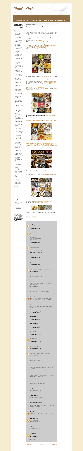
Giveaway (16, 85)
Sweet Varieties (17, 172)
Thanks (16, 176)
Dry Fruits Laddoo (53, 86)
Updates (16, 179)
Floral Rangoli (17, 79)
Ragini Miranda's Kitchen (35, 402)
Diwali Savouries (18, 62)
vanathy (31, 388)
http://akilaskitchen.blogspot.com (36, 252)
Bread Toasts (17, 49)
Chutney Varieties (18, 55)
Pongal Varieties (18, 128)
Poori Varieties (17, 129)
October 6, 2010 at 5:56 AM (35, 271)
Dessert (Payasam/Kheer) (18, 60)
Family (16, 72)
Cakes (16, 52)
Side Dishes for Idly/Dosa (17, 158)
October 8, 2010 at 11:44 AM (35, 436)
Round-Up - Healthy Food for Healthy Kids (54, 20)
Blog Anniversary (18, 47)
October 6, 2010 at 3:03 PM (35, 378)
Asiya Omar (32, 331)
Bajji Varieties (17, 45)
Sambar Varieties (18, 150)
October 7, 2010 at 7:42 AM (35, 414)
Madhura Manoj (33, 316)
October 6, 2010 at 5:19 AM (35, 228)
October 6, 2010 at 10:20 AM (35, 334)
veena (31, 268)
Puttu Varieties (17, 135)
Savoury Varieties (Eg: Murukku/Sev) (19, 154)
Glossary (54, 17)
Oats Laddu (53, 81)
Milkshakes (17, 114)
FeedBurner (18, 210)
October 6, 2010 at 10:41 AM (35, 355)
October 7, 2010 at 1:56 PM (35, 429)
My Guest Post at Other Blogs (18, 117)
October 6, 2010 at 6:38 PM (35, 391)
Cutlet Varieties (17, 58)
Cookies (16, 57)
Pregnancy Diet (17, 132)
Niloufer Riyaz (33, 395)
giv (15, 83)
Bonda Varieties (18, 48)
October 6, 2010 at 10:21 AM (35, 341)
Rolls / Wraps (17, 146)
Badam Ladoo (48, 174)
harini (31, 274)
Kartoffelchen (43, 49)
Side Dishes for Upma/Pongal (17, 163)
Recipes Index (29, 17)
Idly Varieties (17, 96)
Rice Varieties (17, 144)
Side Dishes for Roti (18, 159)
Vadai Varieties (17, 182)
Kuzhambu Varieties (18, 107)
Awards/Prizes (17, 42)
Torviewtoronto (33, 358)
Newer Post (29, 444)
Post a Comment (32, 439)
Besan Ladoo (50, 44)
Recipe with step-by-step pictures (18, 140)
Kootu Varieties (17, 104)
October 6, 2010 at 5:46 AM (35, 242)
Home (15, 17)
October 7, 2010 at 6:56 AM (35, 408)
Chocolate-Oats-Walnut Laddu (42, 173)
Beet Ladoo (47, 47)
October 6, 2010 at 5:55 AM (35, 264)
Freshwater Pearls (17, 217)
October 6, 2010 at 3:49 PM (35, 385)
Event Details (17, 69)
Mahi (31, 426)
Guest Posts (39, 17)
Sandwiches (17, 151)
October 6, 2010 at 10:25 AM (35, 348)
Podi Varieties (17, 127)
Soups (16, 165)
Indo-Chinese (17, 100)
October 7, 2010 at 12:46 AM (35, 398)
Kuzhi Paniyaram (18, 110)
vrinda (31, 261)
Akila (31, 246)
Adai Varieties (17, 37)
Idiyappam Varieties (18, 94)
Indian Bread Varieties (19, 97)
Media (16, 113)
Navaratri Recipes (18, 118)
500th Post (17, 36)
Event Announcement (19, 66)
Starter (16, 167)
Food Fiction (17, 82)
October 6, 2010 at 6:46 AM (35, 293)
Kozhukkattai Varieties (19, 105)
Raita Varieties (17, 137)
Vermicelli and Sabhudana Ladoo (45, 201)
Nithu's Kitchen (25, 8)
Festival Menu (17, 76)
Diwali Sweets (17, 63)
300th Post (17, 33)
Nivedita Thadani (33, 232)
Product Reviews (18, 134)
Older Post (54, 444)
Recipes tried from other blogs (18, 143)
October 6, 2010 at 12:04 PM (35, 370)
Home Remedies (18, 92)
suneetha (32, 365)
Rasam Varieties (18, 138)
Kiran (31, 373)
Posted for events (18, 131)
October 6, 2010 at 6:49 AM (35, 301)
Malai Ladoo (38, 47)
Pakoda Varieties (18, 122)
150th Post (17, 31)
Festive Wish (17, 78)
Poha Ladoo (44, 202)
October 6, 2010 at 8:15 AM (35, 319)
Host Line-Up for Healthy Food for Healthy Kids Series (27, 20)
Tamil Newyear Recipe (19, 174)
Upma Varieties (17, 180)
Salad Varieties (17, 149)
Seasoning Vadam (18, 155)
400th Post (17, 34)
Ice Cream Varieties (18, 93)
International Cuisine (18, 101)
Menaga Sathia (33, 224)
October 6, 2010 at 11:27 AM (35, 362)
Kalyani (31, 296)
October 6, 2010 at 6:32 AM (35, 286)
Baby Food (17, 44)
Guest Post (17, 90)
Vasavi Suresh (33, 323)
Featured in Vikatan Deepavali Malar (18, 75)
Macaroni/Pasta (17, 111)
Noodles (16, 119)
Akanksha (32, 289)
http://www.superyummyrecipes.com (37, 311)
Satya (31, 304)
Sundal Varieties (18, 171)
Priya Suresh (32, 351)
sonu (31, 381)
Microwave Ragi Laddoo (46, 79)
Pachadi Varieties (18, 121)
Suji (31, 281)
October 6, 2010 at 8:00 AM (35, 312)
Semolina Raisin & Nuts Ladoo (47, 42)
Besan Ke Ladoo (44, 82)
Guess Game (17, 89)
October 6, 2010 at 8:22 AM (35, 327)
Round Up (31, 219)
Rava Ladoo (39, 40)
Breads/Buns (17, 51)
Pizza (16, 125)
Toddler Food (17, 177)
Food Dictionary (18, 81)
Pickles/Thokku (17, 124)
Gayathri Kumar (33, 411)
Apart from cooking (18, 38)
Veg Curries (17, 183)
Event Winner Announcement (17, 71)
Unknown (32, 338)
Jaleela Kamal (33, 418)
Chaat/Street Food (18, 54)
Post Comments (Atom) (35, 447)
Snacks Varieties (18, 164)
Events (47, 17)
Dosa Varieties (17, 65)
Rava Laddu (43, 81)
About (21, 17)
